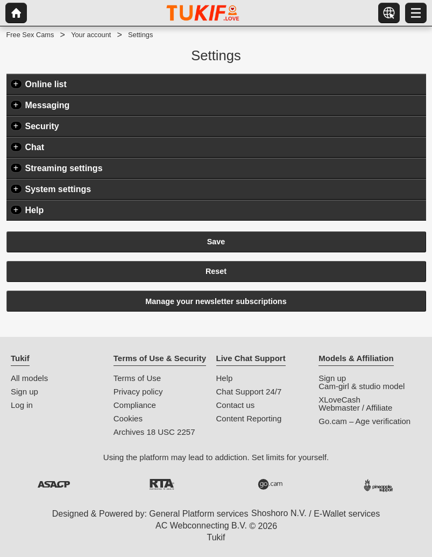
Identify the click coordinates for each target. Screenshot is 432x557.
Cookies (128, 418)
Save (216, 241)
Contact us (235, 405)
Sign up (24, 391)
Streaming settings (64, 168)
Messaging (47, 105)
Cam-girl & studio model (361, 386)
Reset (216, 271)
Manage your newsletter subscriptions (215, 301)
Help (34, 210)
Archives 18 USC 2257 (154, 431)
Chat (35, 147)
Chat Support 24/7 (249, 391)
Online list (46, 84)
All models (29, 378)
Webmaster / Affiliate (355, 407)
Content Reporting (249, 418)
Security (42, 126)
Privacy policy (138, 391)
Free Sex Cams (30, 35)
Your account (91, 35)
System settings (58, 189)
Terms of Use (137, 378)
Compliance (135, 405)
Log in (22, 405)
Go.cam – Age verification (364, 421)
